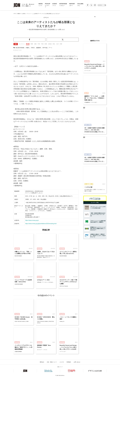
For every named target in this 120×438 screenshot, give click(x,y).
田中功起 (45, 107)
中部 (39, 104)
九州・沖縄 (59, 104)
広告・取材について (52, 422)
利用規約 (69, 422)
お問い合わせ (77, 422)
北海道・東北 (51, 104)
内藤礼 (27, 107)
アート (50, 107)
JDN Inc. (63, 435)
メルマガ (61, 422)
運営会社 (42, 422)
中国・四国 (44, 104)
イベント (46, 17)
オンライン (22, 104)
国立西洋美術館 (20, 107)
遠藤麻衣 (38, 107)
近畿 (35, 104)
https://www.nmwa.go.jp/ (32, 280)
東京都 (27, 104)
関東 (32, 104)
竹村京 (33, 107)
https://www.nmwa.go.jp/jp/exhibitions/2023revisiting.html (41, 283)
